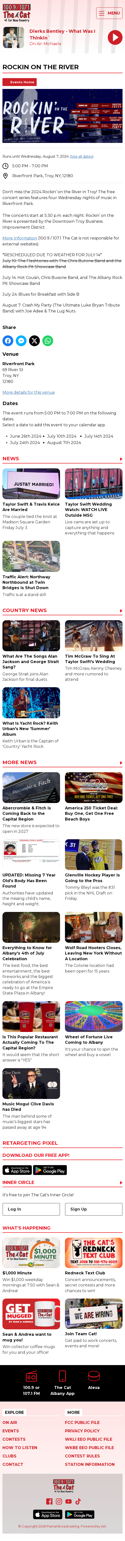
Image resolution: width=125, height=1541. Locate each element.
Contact (12, 1464)
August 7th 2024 (64, 442)
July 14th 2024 (98, 436)
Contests (14, 1439)
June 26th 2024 (25, 436)
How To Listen (19, 1447)
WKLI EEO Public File (88, 1439)
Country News (24, 610)
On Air (9, 1422)
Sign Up (78, 1209)
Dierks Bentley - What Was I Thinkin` (62, 35)
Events (10, 1431)
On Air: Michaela (45, 43)
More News (19, 762)
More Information (19, 238)
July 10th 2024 (61, 436)
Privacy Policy (82, 1431)
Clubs (9, 1456)
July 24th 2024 (25, 442)
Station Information (90, 1464)
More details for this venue (28, 392)
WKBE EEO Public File (89, 1447)
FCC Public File (82, 1422)
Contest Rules (82, 1456)
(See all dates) (82, 156)
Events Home (22, 82)
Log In (14, 1209)
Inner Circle (18, 1182)
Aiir (103, 1526)
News (10, 459)
